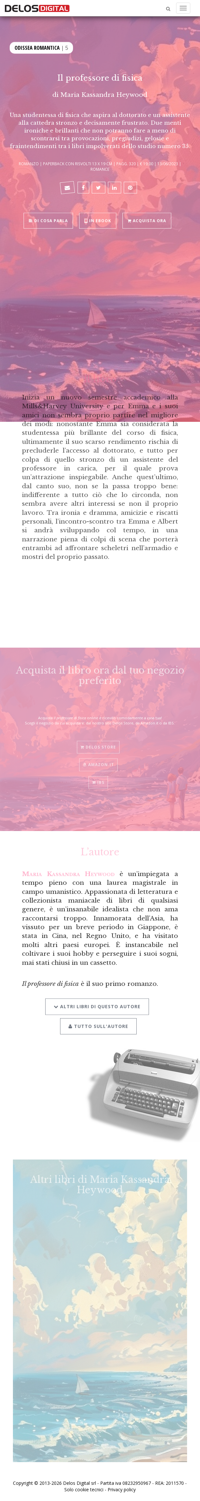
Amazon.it (98, 761)
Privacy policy (122, 1489)
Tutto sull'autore (98, 1022)
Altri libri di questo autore (97, 1002)
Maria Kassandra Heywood (103, 94)
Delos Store (98, 744)
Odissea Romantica (37, 47)
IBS (98, 779)
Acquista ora (147, 220)
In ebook (97, 220)
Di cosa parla (48, 220)
